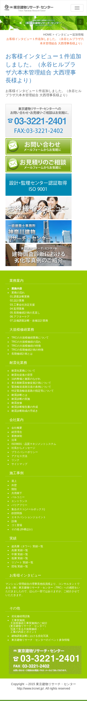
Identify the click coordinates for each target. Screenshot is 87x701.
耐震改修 (16, 402)
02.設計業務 (17, 300)
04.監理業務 (17, 308)
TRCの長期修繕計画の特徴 (27, 349)
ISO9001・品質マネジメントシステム (33, 443)
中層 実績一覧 (19, 554)
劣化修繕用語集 (20, 616)
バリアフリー (19, 505)
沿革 (14, 440)
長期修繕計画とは (22, 353)
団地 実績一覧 (19, 566)
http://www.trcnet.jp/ (30, 688)
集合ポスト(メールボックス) (28, 509)
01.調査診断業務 (20, 296)
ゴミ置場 (16, 525)
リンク (15, 460)
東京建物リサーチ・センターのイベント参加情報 (40, 639)
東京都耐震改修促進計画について (31, 382)
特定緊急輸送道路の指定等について (32, 390)
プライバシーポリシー (24, 452)
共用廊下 (16, 493)
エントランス (19, 501)
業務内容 (16, 288)
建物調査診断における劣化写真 (29, 635)
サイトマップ (19, 464)
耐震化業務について (23, 370)
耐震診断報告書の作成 (24, 406)
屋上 (14, 481)
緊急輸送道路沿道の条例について (31, 386)
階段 (14, 489)
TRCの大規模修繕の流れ (26, 341)
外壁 (14, 485)
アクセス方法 (19, 456)
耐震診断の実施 (20, 398)
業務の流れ (18, 292)
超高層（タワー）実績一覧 (27, 546)
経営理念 (16, 432)
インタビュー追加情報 (69, 34)
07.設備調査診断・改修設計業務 (29, 320)
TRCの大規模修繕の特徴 (26, 345)
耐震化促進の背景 (22, 374)
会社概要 (16, 427)
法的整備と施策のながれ (26, 378)
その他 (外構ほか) (21, 529)
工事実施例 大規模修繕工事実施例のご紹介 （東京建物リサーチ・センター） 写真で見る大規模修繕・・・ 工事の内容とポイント (27, 626)
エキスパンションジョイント (28, 517)
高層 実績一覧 (19, 550)
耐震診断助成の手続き (24, 410)
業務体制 (16, 436)
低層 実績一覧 (19, 558)
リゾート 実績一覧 (22, 562)
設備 (14, 521)
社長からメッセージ (23, 447)
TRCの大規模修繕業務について (30, 337)
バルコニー (18, 497)
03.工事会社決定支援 (22, 304)
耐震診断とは (19, 395)
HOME (47, 34)
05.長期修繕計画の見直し (25, 312)
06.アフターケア (20, 316)
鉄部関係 (16, 513)
